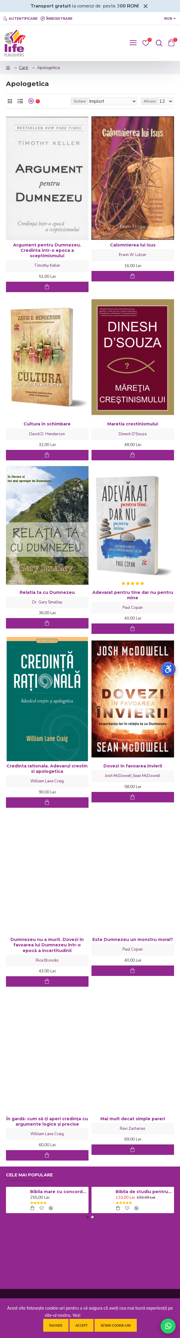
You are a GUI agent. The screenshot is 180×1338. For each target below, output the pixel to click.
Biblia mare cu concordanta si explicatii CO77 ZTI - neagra (58, 1191)
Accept (81, 1325)
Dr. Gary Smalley (47, 602)
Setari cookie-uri (115, 1325)
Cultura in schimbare (47, 424)
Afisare (150, 101)
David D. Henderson (47, 434)
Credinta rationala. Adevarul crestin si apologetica (47, 768)
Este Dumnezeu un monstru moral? (132, 939)
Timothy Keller (47, 265)
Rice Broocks (47, 960)
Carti (23, 67)
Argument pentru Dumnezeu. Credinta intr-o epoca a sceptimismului (47, 250)
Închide (55, 1325)
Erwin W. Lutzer (132, 255)
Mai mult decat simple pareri (132, 1118)
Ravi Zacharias (132, 1128)
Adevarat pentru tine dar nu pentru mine (132, 595)
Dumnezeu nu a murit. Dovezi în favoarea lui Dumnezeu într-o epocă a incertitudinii (47, 945)
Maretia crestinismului (132, 424)
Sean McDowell (146, 775)
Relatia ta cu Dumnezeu (47, 592)
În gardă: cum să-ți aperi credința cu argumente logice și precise (47, 1121)
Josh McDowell (118, 775)
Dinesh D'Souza (133, 434)
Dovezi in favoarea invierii (132, 766)
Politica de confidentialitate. (108, 1315)
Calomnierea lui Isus (133, 245)
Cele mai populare (29, 1175)
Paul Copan (132, 607)
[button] (87, 1217)
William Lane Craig (47, 781)
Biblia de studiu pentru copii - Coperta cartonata (144, 1191)
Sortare (80, 101)
